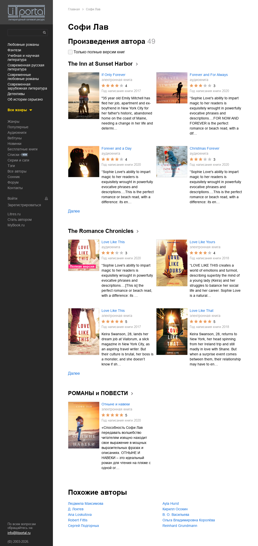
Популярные (18, 127)
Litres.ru (14, 214)
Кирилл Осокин (175, 509)
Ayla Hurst (171, 503)
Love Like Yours (202, 242)
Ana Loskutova (80, 515)
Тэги (11, 166)
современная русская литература (26, 67)
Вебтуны (15, 138)
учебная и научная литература (23, 58)
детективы (16, 94)
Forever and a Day (117, 148)
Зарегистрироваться (24, 205)
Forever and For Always (209, 75)
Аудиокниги (17, 133)
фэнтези (14, 50)
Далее (74, 211)
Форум (13, 182)
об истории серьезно (25, 99)
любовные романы (23, 45)
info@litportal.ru (19, 533)
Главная (74, 9)
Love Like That (201, 311)
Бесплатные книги (23, 149)
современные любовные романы (23, 77)
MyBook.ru (16, 225)
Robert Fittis (77, 520)
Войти (12, 198)
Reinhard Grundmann (180, 526)
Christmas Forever (204, 148)
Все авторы (17, 171)
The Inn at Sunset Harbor (100, 64)
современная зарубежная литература (27, 86)
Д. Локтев (75, 509)
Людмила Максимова (85, 503)
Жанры (13, 121)
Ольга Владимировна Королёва (189, 520)
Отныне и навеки (116, 404)
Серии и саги (18, 160)
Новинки (14, 144)
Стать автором (20, 220)
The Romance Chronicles (101, 231)
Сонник (14, 177)
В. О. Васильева (176, 515)
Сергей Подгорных (83, 526)
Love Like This (113, 242)
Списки (13, 155)
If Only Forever (113, 75)
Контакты (15, 188)
